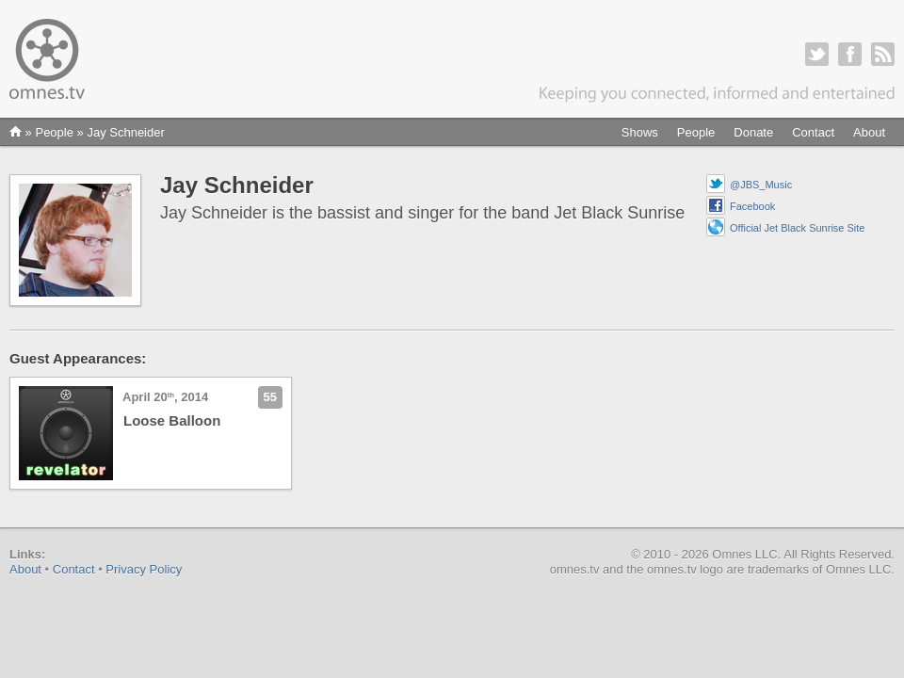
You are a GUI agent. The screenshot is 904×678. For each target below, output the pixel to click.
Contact (813, 132)
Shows (640, 132)
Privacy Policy (143, 569)
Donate (753, 132)
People (696, 132)
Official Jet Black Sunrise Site (797, 228)
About (869, 132)
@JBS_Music (761, 184)
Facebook (752, 206)
